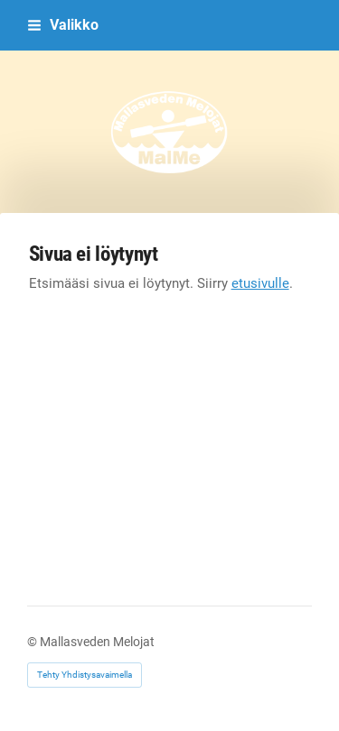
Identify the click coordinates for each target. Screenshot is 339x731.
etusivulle (260, 283)
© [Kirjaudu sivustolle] (33, 641)
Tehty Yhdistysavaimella (84, 675)
